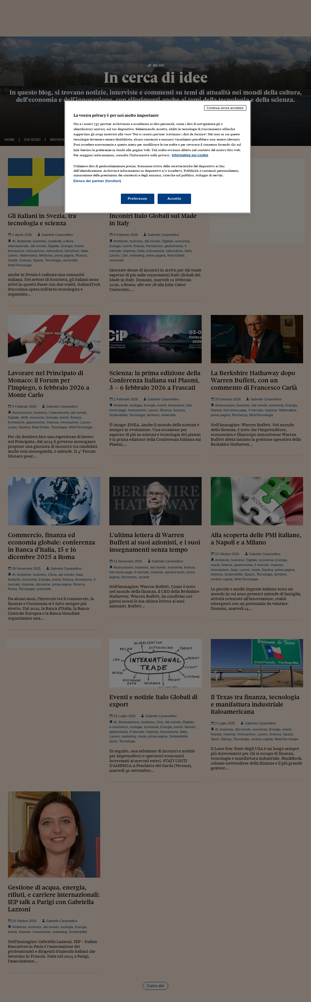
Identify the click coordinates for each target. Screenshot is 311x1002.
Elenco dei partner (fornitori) (97, 181)
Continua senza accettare (225, 108)
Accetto (174, 198)
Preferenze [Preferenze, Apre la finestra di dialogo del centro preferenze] (137, 198)
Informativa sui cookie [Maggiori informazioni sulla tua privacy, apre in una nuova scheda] (190, 155)
